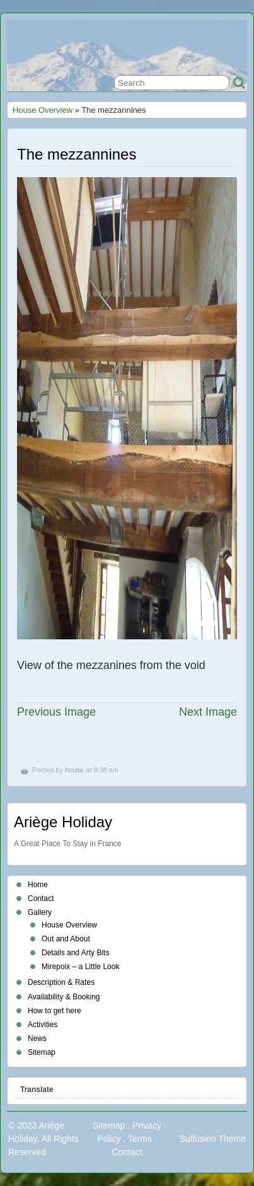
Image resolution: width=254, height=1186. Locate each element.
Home (38, 884)
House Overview (42, 110)
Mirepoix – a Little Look (80, 966)
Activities (42, 1024)
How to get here (54, 1010)
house (74, 770)
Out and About (66, 938)
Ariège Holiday (63, 821)
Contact (41, 898)
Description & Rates (61, 982)
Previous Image (56, 712)
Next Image (208, 712)
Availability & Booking (64, 996)
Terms (140, 1139)
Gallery (40, 912)
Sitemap (41, 1052)
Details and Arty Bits (75, 952)
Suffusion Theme (213, 1139)
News (37, 1038)
